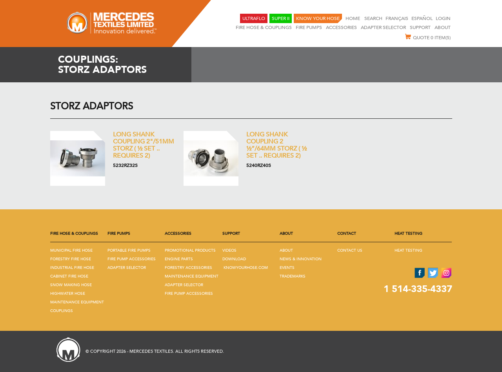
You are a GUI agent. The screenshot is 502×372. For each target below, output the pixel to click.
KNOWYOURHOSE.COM (246, 267)
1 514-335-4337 (418, 289)
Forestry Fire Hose (70, 259)
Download (234, 259)
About (443, 27)
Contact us (349, 250)
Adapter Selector (126, 267)
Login (443, 18)
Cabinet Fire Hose (69, 276)
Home (353, 18)
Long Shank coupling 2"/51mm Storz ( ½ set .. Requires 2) (143, 145)
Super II (280, 18)
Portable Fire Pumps (129, 250)
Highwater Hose (67, 293)
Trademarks (293, 276)
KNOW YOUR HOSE (318, 18)
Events (287, 267)
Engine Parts (179, 259)
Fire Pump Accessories (131, 259)
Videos (229, 250)
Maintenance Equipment (77, 302)
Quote (428, 37)
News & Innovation (301, 259)
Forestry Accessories (188, 267)
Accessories (341, 27)
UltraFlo (253, 18)
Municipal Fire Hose (71, 250)
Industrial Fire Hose (72, 267)
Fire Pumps (309, 27)
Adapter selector (383, 27)
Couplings (61, 311)
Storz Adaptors (91, 106)
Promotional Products (190, 250)
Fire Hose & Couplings (264, 27)
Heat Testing (408, 250)
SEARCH (373, 18)
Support (420, 27)
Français (397, 18)
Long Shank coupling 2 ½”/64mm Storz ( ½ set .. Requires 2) (276, 145)
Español (422, 18)
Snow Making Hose (71, 285)
